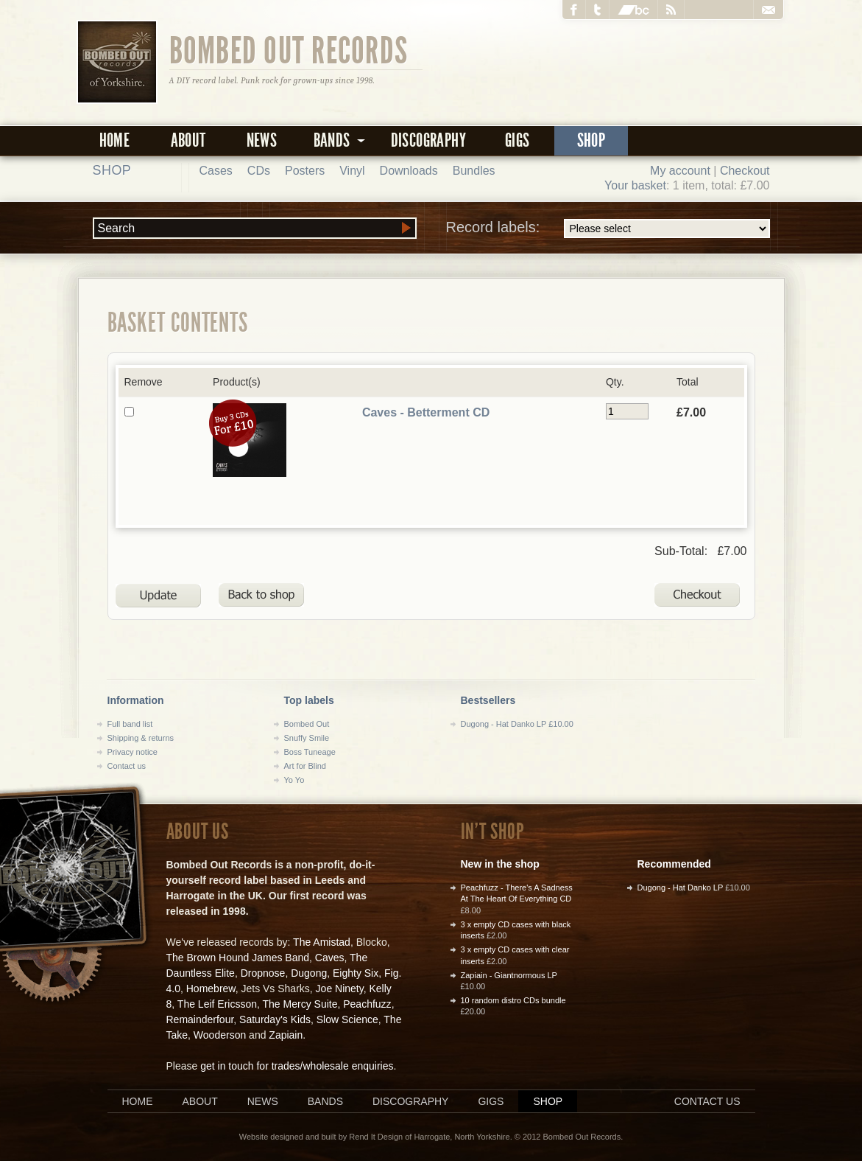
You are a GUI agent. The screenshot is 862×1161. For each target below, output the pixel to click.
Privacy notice (132, 751)
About (188, 140)
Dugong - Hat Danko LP (680, 887)
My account (680, 170)
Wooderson (220, 1035)
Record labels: (608, 228)
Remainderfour (200, 1019)
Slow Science (347, 1019)
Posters (305, 170)
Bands (325, 1101)
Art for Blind (305, 765)
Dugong (309, 973)
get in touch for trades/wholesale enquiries (296, 1066)
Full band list (130, 723)
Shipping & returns (140, 737)
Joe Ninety (340, 988)
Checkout (745, 170)
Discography (428, 140)
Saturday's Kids (275, 1019)
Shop (591, 140)
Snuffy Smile (307, 737)
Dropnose (263, 973)
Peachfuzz (367, 1004)
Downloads (409, 170)
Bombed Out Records (289, 49)
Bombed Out (307, 723)
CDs (258, 170)
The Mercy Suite (300, 1004)
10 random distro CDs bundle (513, 1000)
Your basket (635, 185)
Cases (216, 170)
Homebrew (211, 988)
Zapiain (286, 1035)
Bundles (474, 170)
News (262, 140)
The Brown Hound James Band (238, 957)
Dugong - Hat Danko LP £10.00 (517, 723)
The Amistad (321, 942)
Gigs (517, 140)
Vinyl (351, 170)
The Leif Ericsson (217, 1004)
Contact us (126, 765)
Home (114, 140)
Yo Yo (294, 779)
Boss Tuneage (310, 751)
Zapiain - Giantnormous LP (509, 975)
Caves (330, 957)
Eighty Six (355, 973)
